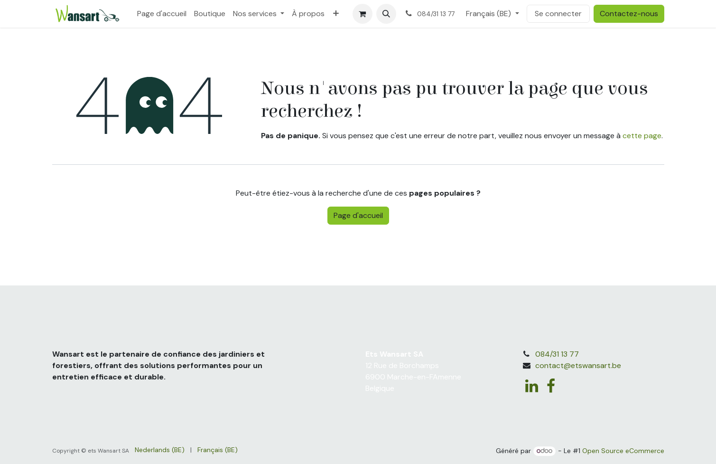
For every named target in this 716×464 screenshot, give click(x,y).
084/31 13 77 (557, 354)
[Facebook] (551, 386)
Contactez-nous (629, 14)
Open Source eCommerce (623, 450)
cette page (642, 136)
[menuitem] (161, 13)
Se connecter (558, 14)
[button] (386, 14)
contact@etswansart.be (578, 365)
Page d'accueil (358, 215)
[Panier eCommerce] (362, 14)
